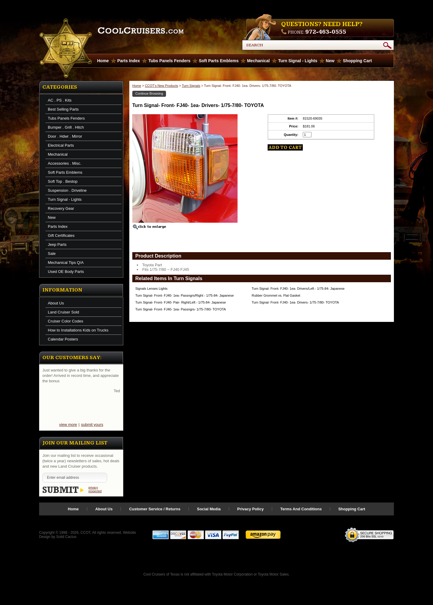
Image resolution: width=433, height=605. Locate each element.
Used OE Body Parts (66, 271)
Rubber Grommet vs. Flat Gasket (276, 295)
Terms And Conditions (301, 509)
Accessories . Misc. (64, 163)
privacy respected (95, 489)
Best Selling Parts (63, 109)
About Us (56, 303)
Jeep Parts (57, 244)
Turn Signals (191, 85)
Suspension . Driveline (67, 190)
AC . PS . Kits (60, 100)
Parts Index (128, 60)
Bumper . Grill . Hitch (66, 127)
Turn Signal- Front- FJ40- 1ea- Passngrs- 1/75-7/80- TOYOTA (180, 309)
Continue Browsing (149, 93)
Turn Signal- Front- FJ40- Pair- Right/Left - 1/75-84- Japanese (180, 302)
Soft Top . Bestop (63, 181)
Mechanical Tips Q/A (66, 262)
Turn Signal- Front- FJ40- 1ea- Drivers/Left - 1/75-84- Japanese (298, 288)
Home (136, 85)
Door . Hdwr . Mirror (65, 136)
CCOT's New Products (161, 85)
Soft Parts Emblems (218, 60)
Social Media (209, 509)
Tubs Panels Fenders (169, 60)
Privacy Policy (250, 509)
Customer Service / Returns (154, 509)
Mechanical (258, 60)
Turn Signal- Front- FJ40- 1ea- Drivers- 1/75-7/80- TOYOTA (295, 302)
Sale (52, 253)
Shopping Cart (357, 60)
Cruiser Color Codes (65, 321)
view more (68, 424)
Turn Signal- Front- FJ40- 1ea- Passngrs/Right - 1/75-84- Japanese (184, 295)
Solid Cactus (66, 537)
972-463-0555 (325, 31)
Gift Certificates (61, 235)
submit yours (92, 424)
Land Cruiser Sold (63, 312)
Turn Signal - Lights (297, 60)
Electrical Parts (61, 145)
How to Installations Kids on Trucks (78, 330)
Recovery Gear (61, 208)
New (330, 60)
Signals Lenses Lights (151, 288)
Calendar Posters (63, 339)
